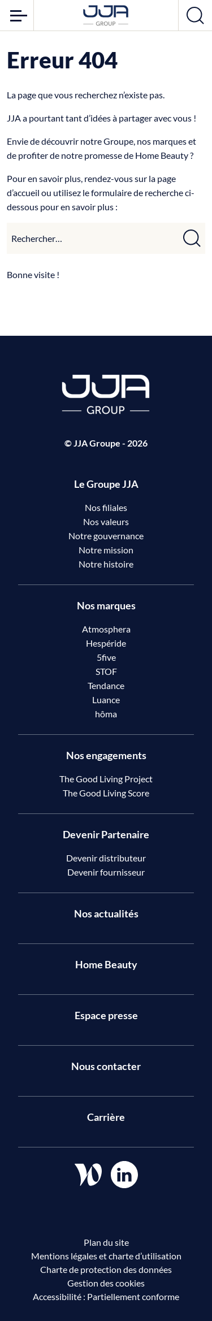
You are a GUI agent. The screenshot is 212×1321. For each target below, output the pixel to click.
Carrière (106, 1117)
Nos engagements (106, 755)
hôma (106, 713)
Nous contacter (106, 1066)
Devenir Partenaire (106, 834)
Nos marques (106, 605)
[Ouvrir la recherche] (195, 15)
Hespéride (106, 643)
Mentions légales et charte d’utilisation (106, 1255)
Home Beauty (106, 964)
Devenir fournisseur (106, 872)
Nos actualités (106, 913)
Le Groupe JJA (106, 484)
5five (106, 657)
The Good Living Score (106, 792)
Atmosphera (106, 628)
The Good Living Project (106, 778)
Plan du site (106, 1242)
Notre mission (106, 549)
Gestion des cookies (106, 1282)
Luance (106, 699)
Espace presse (106, 1015)
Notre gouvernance (106, 535)
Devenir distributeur (106, 857)
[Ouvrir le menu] (16, 15)
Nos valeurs (106, 521)
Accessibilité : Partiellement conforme (106, 1296)
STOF (106, 671)
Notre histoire (106, 563)
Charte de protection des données (106, 1269)
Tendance (106, 685)
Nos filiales (106, 507)
